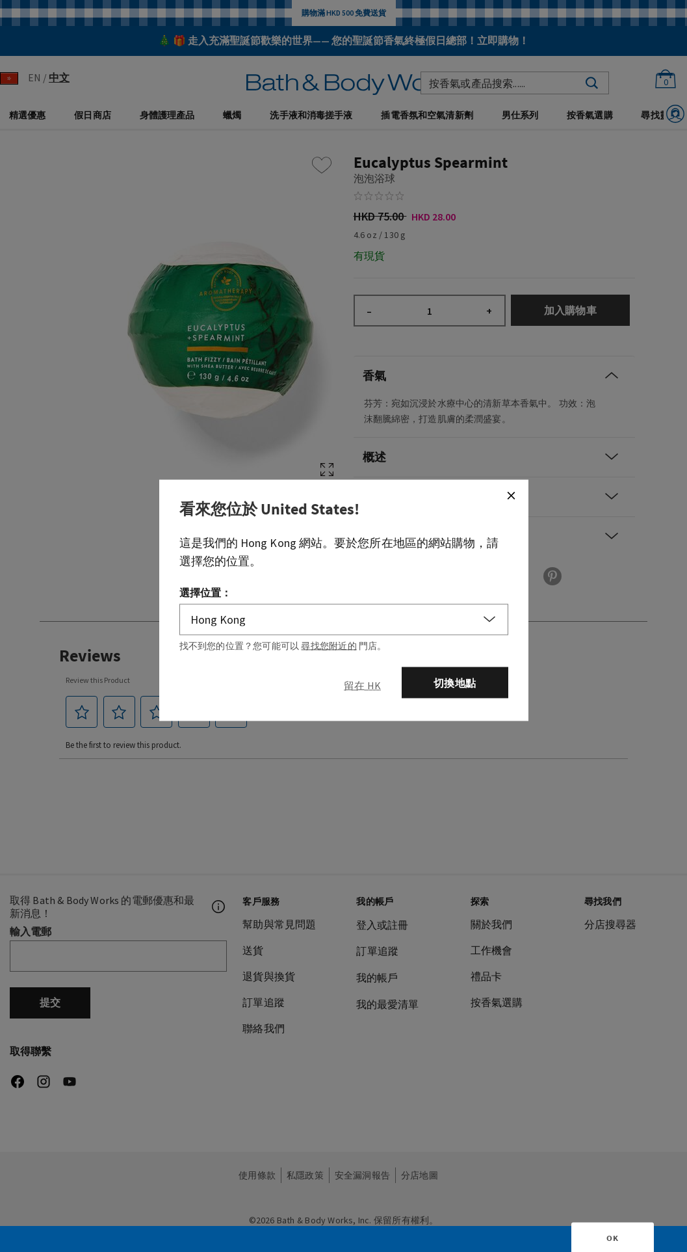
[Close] (510, 495)
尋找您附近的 (328, 645)
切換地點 (455, 682)
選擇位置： (205, 591)
